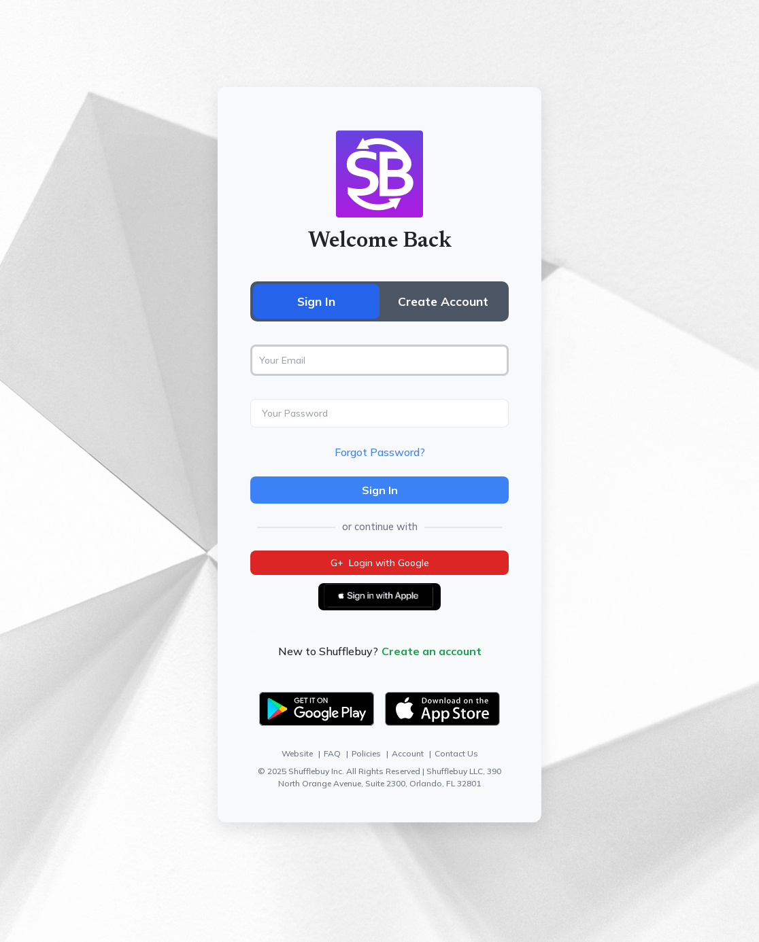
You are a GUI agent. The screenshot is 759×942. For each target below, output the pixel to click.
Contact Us (456, 753)
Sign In (316, 301)
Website (297, 753)
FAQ (332, 753)
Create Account (443, 301)
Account (408, 753)
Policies (366, 753)
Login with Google (380, 563)
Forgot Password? (380, 452)
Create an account (432, 651)
